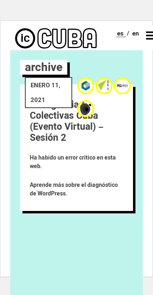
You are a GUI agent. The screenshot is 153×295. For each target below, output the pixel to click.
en (135, 33)
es (120, 33)
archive (43, 67)
